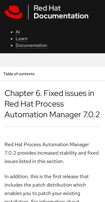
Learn (21, 39)
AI (18, 32)
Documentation (31, 45)
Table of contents (19, 73)
